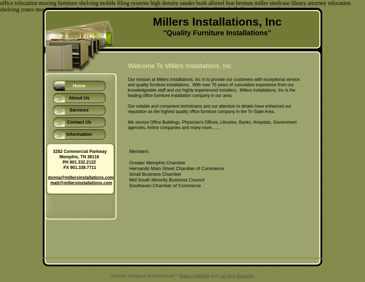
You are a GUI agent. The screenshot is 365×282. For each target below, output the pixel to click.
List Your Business (236, 275)
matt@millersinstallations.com (81, 182)
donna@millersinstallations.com (81, 177)
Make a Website (194, 275)
